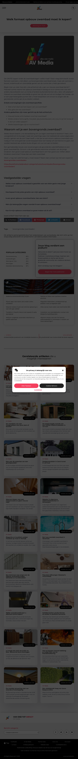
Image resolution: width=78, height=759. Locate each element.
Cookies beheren (51, 386)
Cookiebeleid (38, 390)
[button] (63, 370)
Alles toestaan (26, 386)
